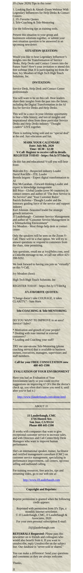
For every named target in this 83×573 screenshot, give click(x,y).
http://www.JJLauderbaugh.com (41, 479)
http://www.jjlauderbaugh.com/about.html (41, 396)
